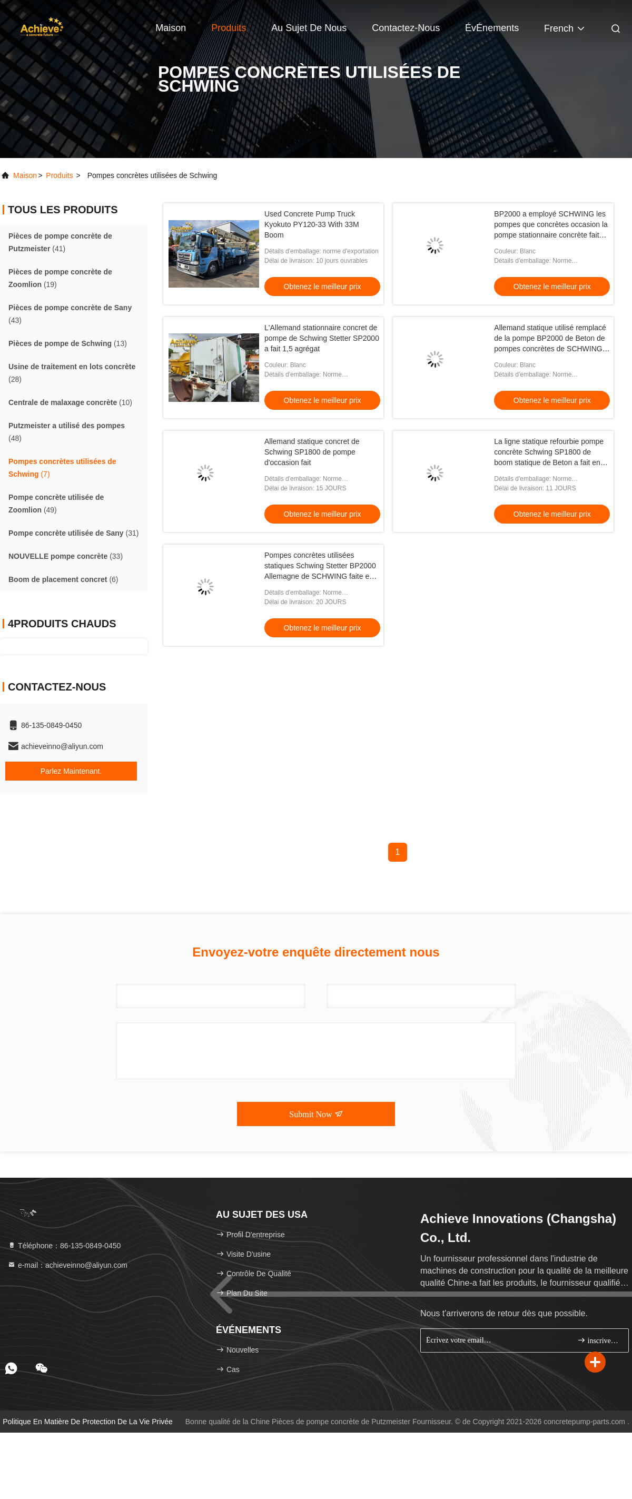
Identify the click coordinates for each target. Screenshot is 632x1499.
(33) (65, 556)
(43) (70, 313)
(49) (56, 503)
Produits (228, 28)
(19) (60, 278)
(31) (73, 533)
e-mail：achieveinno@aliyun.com (67, 1265)
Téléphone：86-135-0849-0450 (64, 1245)
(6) (63, 579)
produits (59, 175)
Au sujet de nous (309, 28)
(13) (67, 343)
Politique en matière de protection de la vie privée (88, 1421)
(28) (71, 372)
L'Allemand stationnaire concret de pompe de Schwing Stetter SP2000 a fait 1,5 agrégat (321, 338)
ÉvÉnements (492, 28)
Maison (170, 28)
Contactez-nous (406, 28)
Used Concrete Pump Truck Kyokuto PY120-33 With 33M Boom (311, 224)
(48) (66, 431)
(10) (70, 402)
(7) (62, 467)
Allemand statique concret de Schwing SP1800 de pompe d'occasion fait (312, 452)
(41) (60, 242)
